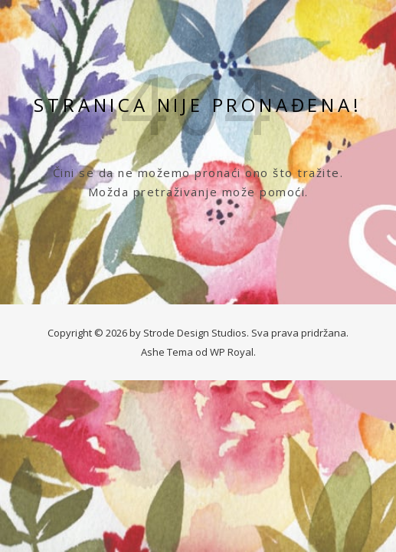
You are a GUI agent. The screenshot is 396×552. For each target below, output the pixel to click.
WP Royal (232, 352)
